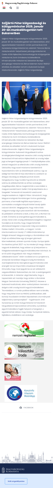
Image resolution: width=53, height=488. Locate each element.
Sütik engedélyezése (16, 481)
